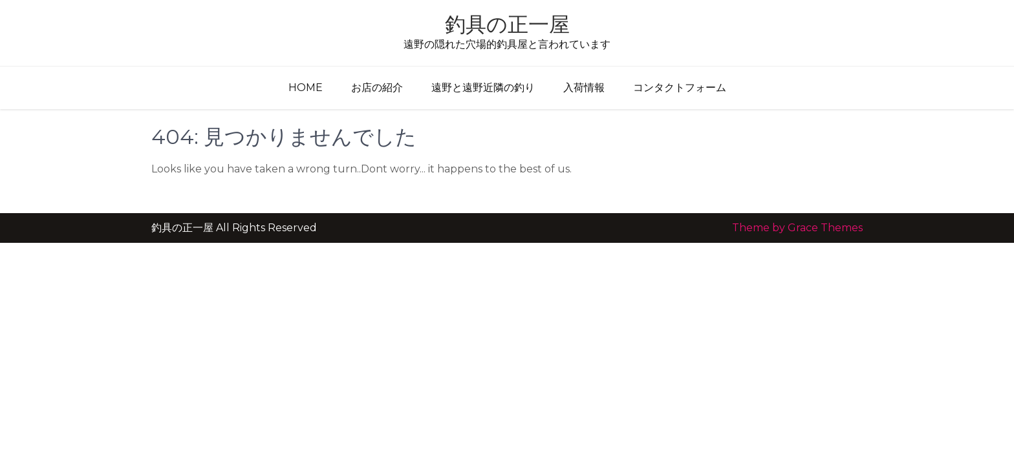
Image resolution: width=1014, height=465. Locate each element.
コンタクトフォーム (679, 87)
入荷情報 (584, 87)
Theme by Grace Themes (797, 228)
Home (305, 87)
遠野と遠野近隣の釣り (483, 87)
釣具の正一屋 (507, 24)
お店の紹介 (377, 87)
